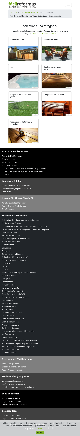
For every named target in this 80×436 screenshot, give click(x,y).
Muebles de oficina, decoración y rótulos (18, 331)
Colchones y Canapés (10, 328)
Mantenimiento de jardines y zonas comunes (20, 343)
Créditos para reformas (11, 223)
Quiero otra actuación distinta (44, 33)
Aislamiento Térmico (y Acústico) (15, 257)
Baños (4, 266)
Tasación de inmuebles (11, 235)
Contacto (5, 174)
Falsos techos (7, 282)
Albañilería (6, 251)
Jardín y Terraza (8, 334)
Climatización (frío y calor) (12, 291)
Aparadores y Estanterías (12, 312)
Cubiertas (6, 263)
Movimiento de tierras (11, 241)
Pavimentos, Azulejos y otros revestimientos (19, 272)
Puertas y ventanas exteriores (14, 260)
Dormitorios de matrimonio (13, 319)
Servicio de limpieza (10, 303)
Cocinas (5, 269)
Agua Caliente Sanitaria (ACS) (13, 294)
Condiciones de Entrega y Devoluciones (18, 387)
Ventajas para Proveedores (12, 381)
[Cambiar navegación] (68, 5)
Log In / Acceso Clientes (11, 401)
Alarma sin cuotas (9, 352)
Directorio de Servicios (29, 12)
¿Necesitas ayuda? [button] (55, 16)
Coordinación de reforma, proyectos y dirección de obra (24, 226)
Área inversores (8, 159)
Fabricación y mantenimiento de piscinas (18, 346)
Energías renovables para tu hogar (16, 297)
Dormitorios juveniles (10, 322)
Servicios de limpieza (10, 349)
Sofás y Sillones (8, 315)
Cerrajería (6, 278)
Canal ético (6, 192)
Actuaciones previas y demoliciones (16, 238)
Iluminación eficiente (10, 288)
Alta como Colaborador (11, 415)
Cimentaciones (8, 245)
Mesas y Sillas (7, 309)
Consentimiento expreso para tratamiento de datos (22, 171)
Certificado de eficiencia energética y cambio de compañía (25, 229)
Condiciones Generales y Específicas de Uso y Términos (24, 168)
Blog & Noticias (8, 209)
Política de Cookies (9, 165)
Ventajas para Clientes (11, 398)
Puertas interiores (9, 275)
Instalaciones (7, 300)
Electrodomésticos (9, 337)
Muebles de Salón (9, 306)
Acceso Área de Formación (12, 370)
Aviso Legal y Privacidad (11, 162)
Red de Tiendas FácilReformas (14, 206)
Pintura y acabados (9, 285)
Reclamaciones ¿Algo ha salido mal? (16, 188)
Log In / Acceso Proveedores (13, 384)
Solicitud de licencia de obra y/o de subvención (21, 220)
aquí (40, 428)
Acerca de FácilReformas (12, 156)
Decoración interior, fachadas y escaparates (19, 340)
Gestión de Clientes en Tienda (14, 367)
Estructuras (6, 248)
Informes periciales (9, 232)
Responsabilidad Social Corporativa (16, 185)
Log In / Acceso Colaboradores (14, 418)
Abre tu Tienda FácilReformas (14, 203)
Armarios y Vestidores (11, 325)
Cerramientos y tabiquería (12, 254)
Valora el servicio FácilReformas (14, 404)
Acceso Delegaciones (10, 364)
